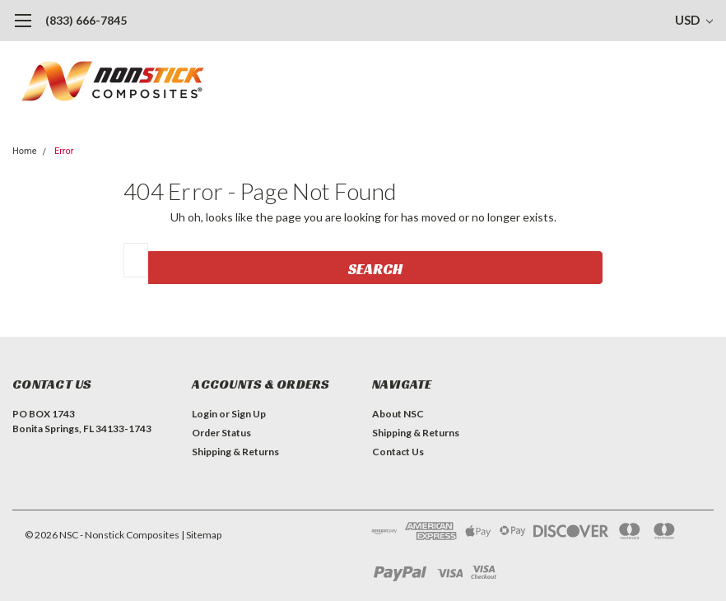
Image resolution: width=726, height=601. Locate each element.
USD (694, 19)
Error (64, 151)
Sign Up (248, 414)
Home (24, 151)
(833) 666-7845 (86, 20)
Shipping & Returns (235, 451)
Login (204, 414)
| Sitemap (201, 535)
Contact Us (398, 451)
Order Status (221, 432)
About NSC (398, 414)
